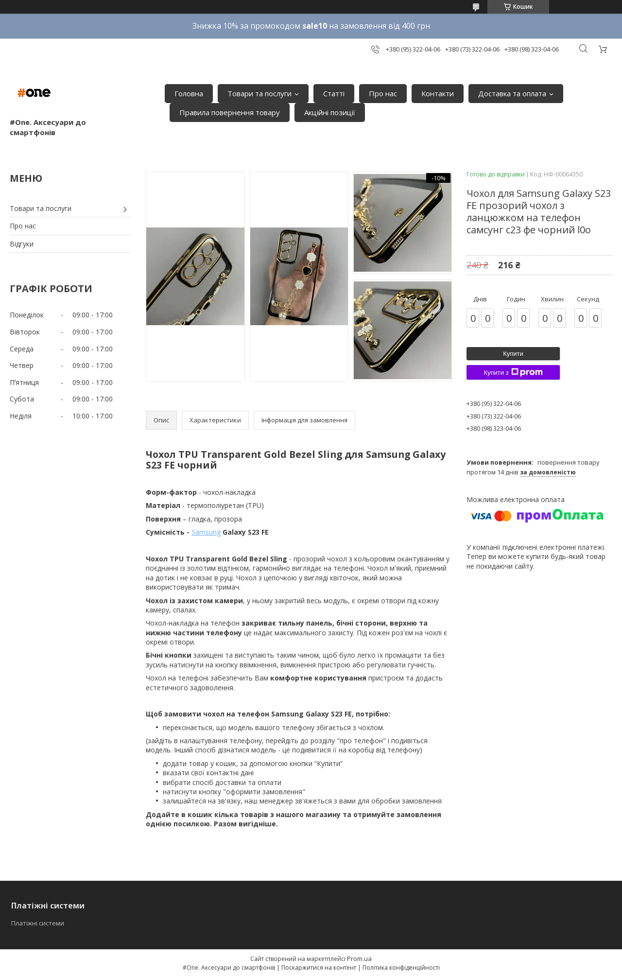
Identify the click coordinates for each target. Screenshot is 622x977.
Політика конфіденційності (401, 967)
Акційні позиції (329, 112)
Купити (513, 353)
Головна (188, 93)
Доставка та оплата (512, 93)
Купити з (513, 372)
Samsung (206, 532)
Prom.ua (359, 958)
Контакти (437, 93)
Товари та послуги (259, 93)
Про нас (383, 93)
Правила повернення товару (229, 112)
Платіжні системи (37, 923)
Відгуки (22, 243)
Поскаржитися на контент (318, 967)
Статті (334, 93)
